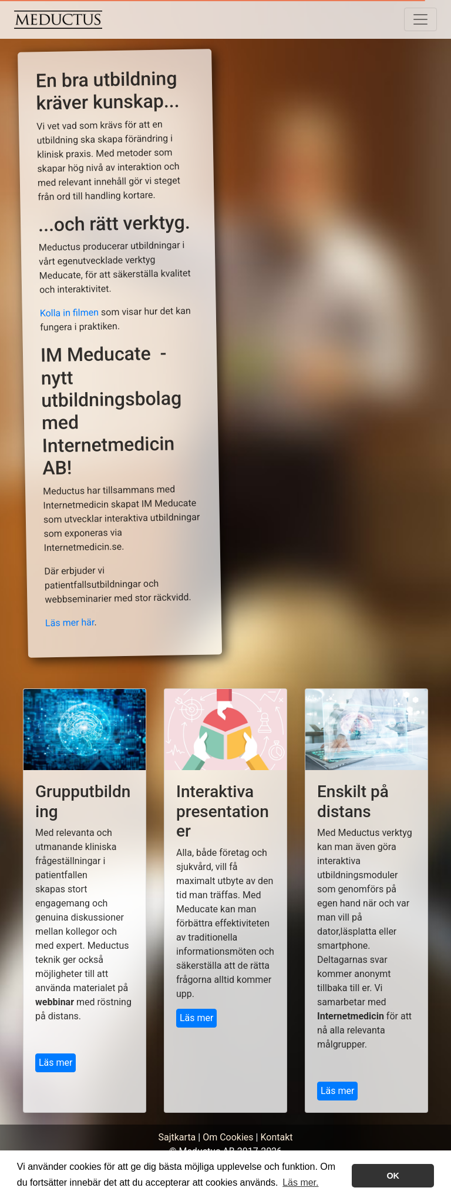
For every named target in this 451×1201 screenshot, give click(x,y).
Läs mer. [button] (300, 1182)
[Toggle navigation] (420, 19)
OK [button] (392, 1175)
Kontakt (276, 1137)
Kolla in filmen (69, 313)
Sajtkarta (177, 1137)
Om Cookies (228, 1137)
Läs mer (55, 1062)
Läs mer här (70, 622)
